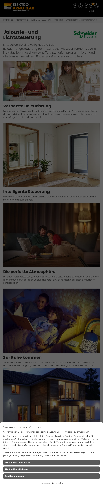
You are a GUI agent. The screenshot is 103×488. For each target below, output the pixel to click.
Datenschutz (58, 483)
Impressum (44, 483)
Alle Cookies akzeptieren (17, 462)
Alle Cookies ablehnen (16, 469)
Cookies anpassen (14, 476)
